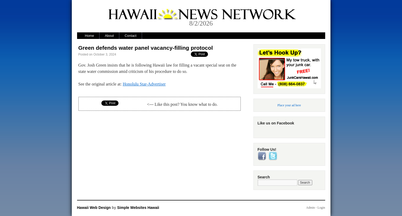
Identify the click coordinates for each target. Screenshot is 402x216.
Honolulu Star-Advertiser (144, 84)
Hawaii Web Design (94, 207)
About (109, 36)
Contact (130, 36)
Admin (310, 207)
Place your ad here (289, 105)
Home (89, 36)
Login (321, 207)
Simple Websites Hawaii (138, 207)
